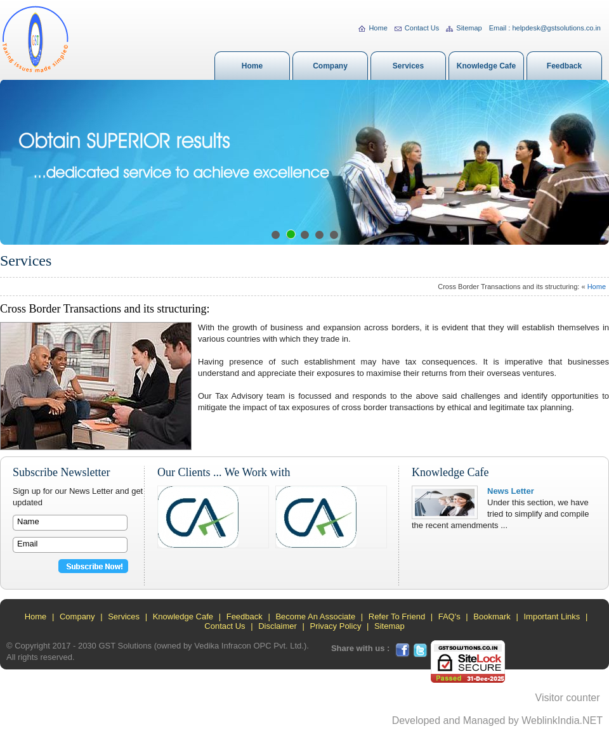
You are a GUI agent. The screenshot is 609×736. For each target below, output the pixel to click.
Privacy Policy (335, 626)
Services (408, 65)
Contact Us (417, 28)
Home (372, 28)
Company (330, 65)
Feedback (564, 65)
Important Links (551, 616)
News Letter (510, 491)
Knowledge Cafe (486, 65)
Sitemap (463, 28)
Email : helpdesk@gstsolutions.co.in (545, 28)
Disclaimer (277, 626)
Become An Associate (315, 616)
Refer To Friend (397, 616)
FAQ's (449, 616)
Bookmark (492, 616)
